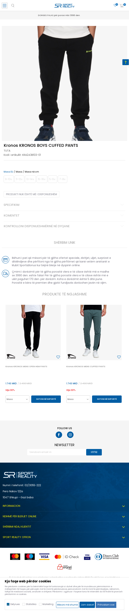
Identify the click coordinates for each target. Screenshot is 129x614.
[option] (64, 88)
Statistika (31, 604)
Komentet (64, 216)
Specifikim (64, 205)
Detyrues (15, 604)
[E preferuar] (115, 5)
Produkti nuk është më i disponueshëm (31, 194)
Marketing (47, 604)
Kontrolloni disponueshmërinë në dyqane (64, 226)
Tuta (7, 150)
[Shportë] (122, 6)
